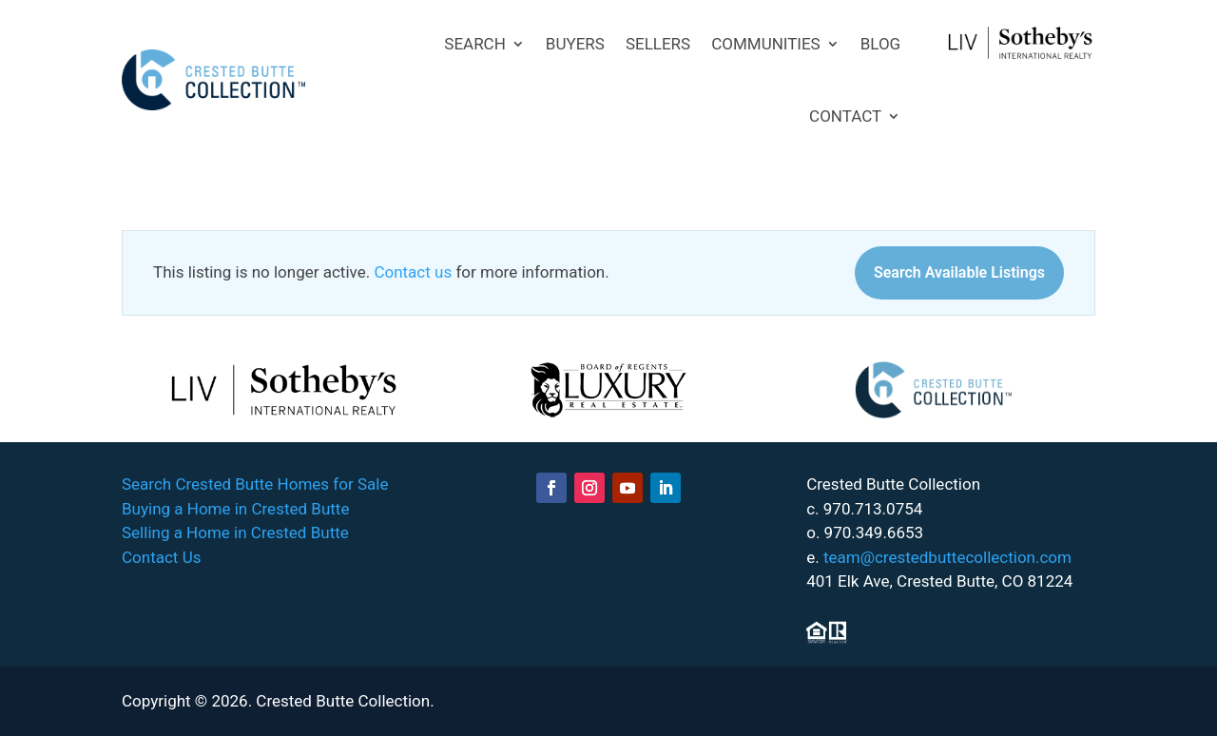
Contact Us (161, 557)
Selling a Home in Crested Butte (235, 532)
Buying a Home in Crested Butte (235, 508)
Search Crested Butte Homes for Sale (255, 484)
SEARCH (475, 43)
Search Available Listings (959, 272)
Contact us (413, 271)
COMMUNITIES (766, 43)
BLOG (880, 43)
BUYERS (575, 43)
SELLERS (658, 43)
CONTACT (845, 116)
